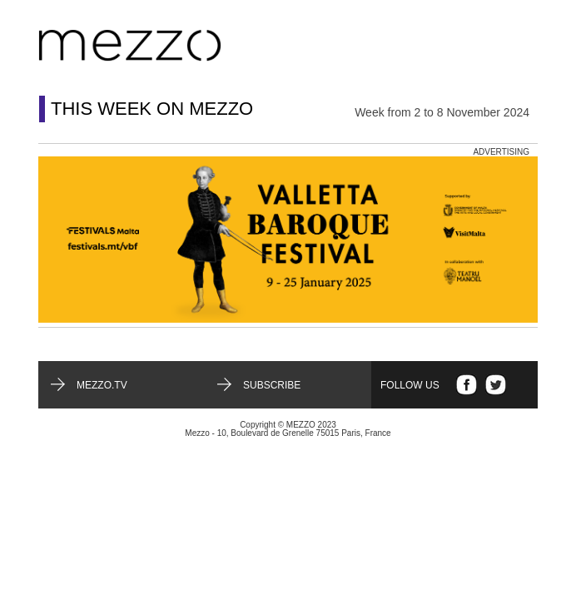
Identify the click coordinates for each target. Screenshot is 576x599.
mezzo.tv (102, 385)
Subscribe (271, 385)
